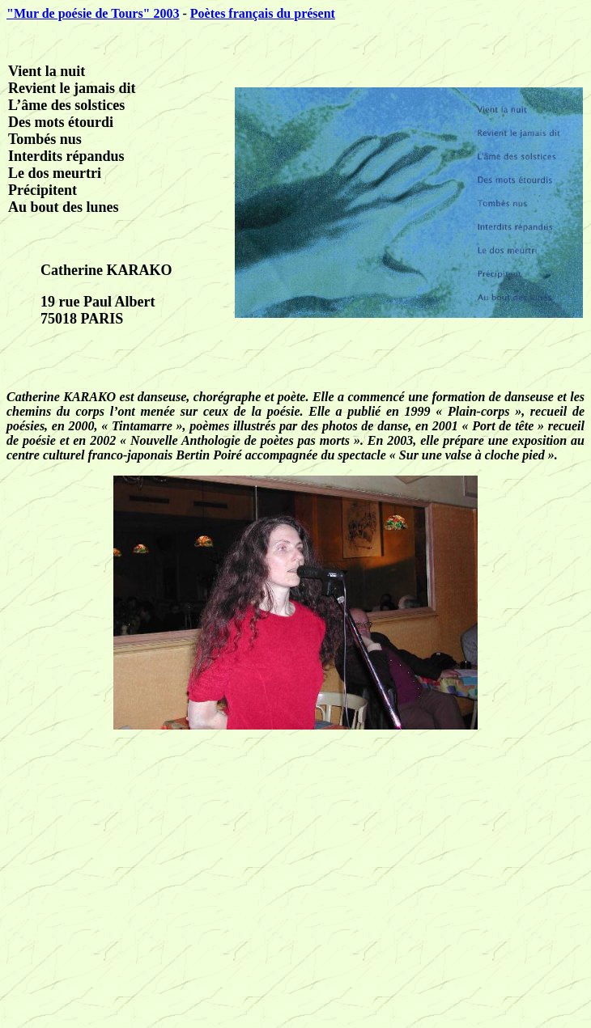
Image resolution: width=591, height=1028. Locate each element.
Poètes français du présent (262, 13)
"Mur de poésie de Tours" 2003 (93, 13)
